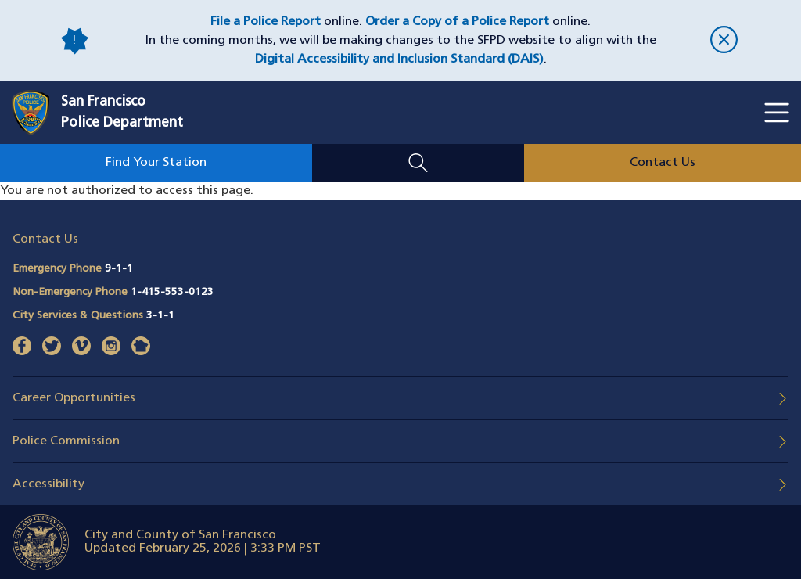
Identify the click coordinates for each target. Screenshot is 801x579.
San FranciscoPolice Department (122, 113)
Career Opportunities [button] (74, 398)
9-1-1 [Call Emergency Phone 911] (119, 269)
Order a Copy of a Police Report (457, 22)
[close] (723, 41)
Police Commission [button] (66, 441)
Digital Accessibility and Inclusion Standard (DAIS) (399, 59)
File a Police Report (265, 22)
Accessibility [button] (48, 484)
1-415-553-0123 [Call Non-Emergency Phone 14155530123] (172, 292)
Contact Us (662, 162)
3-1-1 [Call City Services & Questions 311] (160, 316)
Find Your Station (156, 162)
